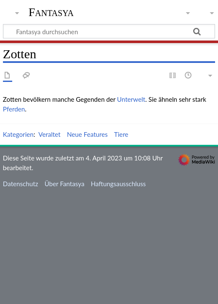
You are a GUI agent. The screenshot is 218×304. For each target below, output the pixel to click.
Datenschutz (20, 183)
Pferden (14, 109)
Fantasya (51, 12)
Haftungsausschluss (118, 183)
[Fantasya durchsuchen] (109, 31)
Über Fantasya (65, 183)
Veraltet (49, 134)
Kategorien (18, 134)
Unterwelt (131, 99)
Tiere (121, 134)
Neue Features (87, 134)
